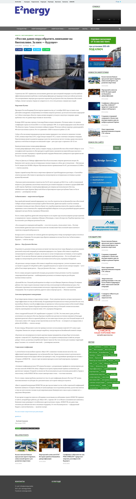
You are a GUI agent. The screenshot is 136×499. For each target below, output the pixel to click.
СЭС (95, 363)
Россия (33, 428)
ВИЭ (90, 349)
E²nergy (27, 45)
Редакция (43, 1)
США (90, 363)
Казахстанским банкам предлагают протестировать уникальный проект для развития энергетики (25, 458)
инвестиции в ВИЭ (94, 379)
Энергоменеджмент (39, 29)
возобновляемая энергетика (97, 374)
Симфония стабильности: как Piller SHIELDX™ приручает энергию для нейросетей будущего (73, 458)
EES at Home (95, 29)
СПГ (38, 428)
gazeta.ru (18, 416)
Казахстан (113, 355)
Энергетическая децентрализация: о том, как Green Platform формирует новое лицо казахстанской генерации (111, 282)
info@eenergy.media (26, 486)
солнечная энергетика (113, 382)
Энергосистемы (57, 29)
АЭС (90, 346)
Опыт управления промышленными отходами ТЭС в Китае (111, 131)
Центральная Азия (101, 366)
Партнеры (51, 1)
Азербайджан (97, 346)
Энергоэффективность (95, 368)
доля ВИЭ (113, 374)
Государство (22, 29)
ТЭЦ (100, 363)
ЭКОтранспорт (73, 29)
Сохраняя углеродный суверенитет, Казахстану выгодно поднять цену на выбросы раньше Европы (110, 119)
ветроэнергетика (94, 371)
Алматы (105, 346)
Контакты (65, 1)
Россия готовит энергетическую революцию (29, 411)
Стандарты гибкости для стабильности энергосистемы (110, 295)
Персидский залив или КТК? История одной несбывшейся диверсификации (49, 457)
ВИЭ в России (93, 352)
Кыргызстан (98, 357)
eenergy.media (26, 488)
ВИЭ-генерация (98, 349)
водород (103, 371)
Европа (99, 355)
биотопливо (25, 428)
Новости (17, 35)
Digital (85, 29)
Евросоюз (105, 355)
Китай (91, 357)
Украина (114, 363)
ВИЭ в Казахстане (110, 349)
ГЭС (112, 352)
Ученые (91, 366)
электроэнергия (104, 388)
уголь (109, 385)
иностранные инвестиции (109, 379)
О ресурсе (27, 1)
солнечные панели (94, 385)
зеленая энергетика (94, 377)
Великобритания (104, 352)
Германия (92, 355)
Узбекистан (107, 363)
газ (108, 374)
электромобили (93, 388)
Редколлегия (35, 1)
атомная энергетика (109, 368)
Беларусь (112, 346)
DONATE (72, 1)
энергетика (114, 388)
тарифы (104, 385)
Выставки (58, 1)
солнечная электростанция (97, 382)
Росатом (111, 360)
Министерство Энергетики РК (98, 360)
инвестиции (105, 377)
